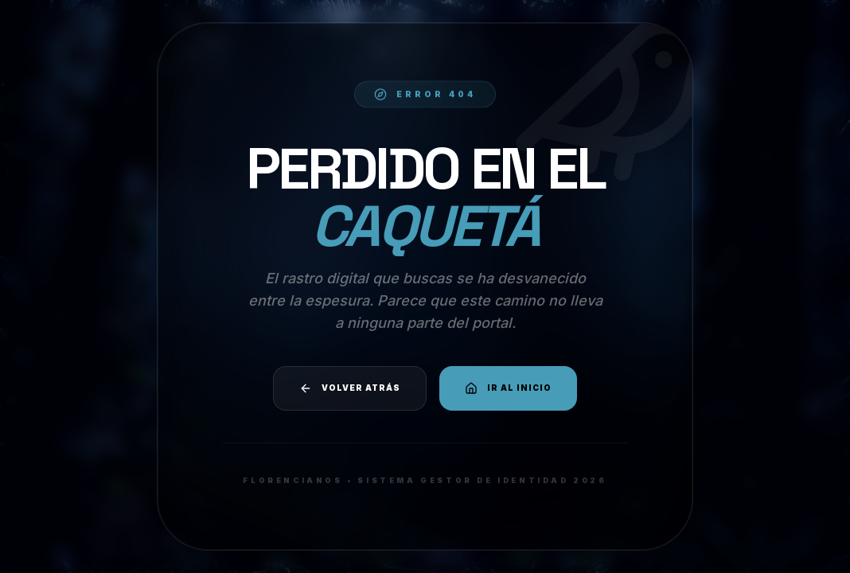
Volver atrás (349, 388)
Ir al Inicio (508, 388)
